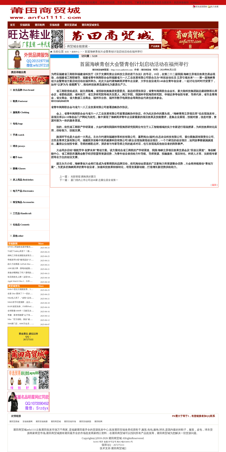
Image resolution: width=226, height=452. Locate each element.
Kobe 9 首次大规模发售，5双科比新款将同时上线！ (30, 289)
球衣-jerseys (19, 146)
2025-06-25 (45, 248)
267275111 (118, 445)
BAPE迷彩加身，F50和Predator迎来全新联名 (27, 306)
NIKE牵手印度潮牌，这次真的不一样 (24, 302)
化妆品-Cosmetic (21, 224)
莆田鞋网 (40, 25)
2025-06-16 (45, 307)
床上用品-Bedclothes (23, 180)
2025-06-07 (45, 324)
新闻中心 (76, 52)
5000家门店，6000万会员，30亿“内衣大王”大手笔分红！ (32, 323)
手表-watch (18, 135)
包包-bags (18, 123)
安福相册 (54, 25)
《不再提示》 (195, 2)
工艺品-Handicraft (22, 213)
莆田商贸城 (56, 421)
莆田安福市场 (70, 421)
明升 (101, 442)
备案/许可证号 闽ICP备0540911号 (118, 442)
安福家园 (25, 25)
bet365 (96, 442)
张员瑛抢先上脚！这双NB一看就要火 (24, 277)
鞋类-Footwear (20, 101)
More (40, 243)
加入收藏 (213, 6)
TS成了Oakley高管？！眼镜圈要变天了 (24, 251)
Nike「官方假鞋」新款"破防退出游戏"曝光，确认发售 (31, 319)
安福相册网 (27, 421)
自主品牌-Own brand (23, 90)
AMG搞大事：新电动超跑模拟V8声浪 (24, 268)
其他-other (18, 236)
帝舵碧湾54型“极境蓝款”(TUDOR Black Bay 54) (28, 260)
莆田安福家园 (85, 421)
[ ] (214, 185)
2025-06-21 (45, 260)
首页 (12, 25)
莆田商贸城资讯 (90, 25)
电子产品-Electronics (23, 191)
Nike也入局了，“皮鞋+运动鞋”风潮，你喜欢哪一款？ (31, 298)
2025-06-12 (45, 316)
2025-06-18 (45, 278)
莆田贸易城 (70, 25)
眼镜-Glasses (19, 168)
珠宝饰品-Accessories (23, 202)
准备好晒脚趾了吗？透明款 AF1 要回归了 (26, 272)
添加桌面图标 (200, 6)
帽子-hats (17, 157)
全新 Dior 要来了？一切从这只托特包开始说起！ (29, 293)
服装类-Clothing (21, 112)
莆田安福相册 (42, 421)
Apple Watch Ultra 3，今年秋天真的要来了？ (27, 281)
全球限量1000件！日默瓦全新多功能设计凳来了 (28, 311)
